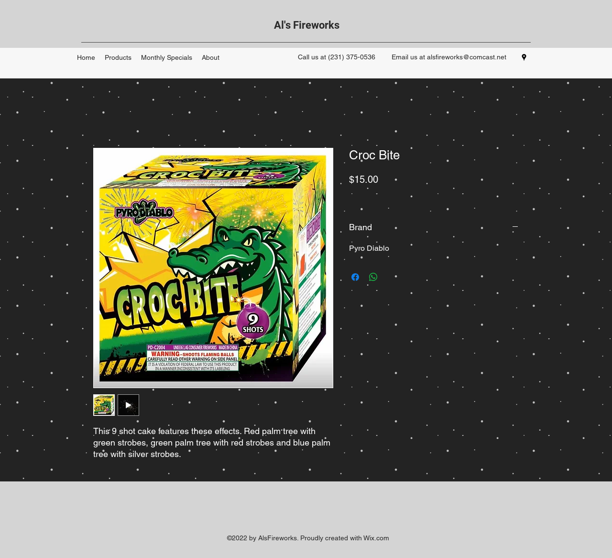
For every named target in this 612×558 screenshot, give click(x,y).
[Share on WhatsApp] (373, 277)
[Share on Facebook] (355, 277)
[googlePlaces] (524, 57)
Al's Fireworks (306, 25)
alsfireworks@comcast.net (466, 57)
